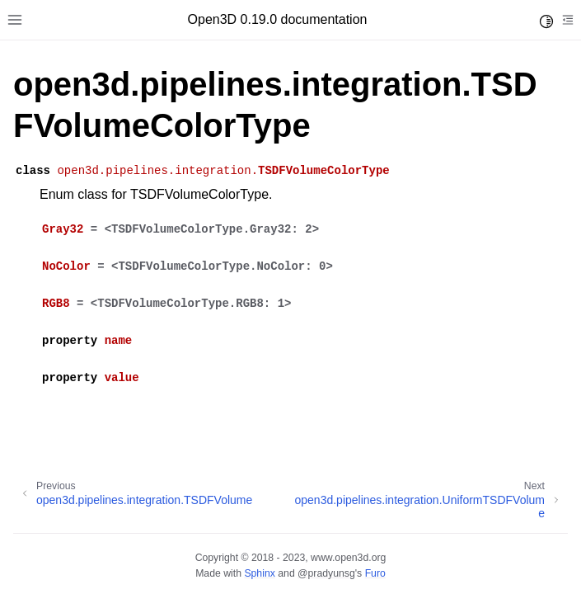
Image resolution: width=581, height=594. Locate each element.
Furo (375, 573)
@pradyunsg (326, 573)
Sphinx (259, 573)
